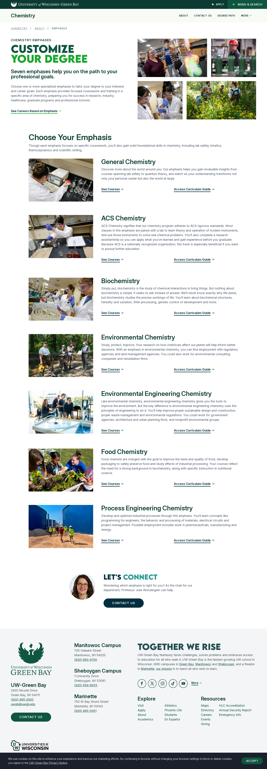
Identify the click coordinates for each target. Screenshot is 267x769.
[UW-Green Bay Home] (39, 4)
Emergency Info (230, 717)
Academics (145, 722)
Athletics (170, 708)
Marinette (147, 670)
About (183, 15)
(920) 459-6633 (85, 687)
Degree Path (226, 15)
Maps (205, 708)
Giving (205, 726)
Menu (247, 4)
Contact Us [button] (126, 604)
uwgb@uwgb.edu (23, 706)
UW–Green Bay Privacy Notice (48, 763)
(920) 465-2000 (22, 701)
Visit (141, 708)
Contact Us (203, 15)
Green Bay (186, 666)
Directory (207, 712)
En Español (172, 722)
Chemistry (23, 15)
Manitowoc (203, 666)
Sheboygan (226, 666)
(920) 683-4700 (85, 661)
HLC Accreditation (232, 708)
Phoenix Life (173, 712)
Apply (217, 4)
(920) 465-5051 (85, 712)
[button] (36, 111)
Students (170, 717)
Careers (206, 717)
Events (205, 722)
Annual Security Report (235, 712)
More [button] (246, 15)
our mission (164, 670)
